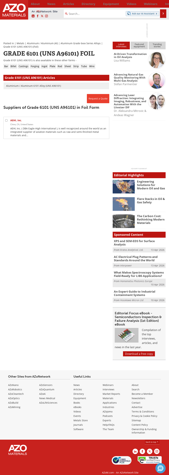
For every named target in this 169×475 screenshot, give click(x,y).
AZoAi (42, 390)
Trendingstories (157, 45)
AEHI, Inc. (16, 120)
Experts (107, 416)
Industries (108, 403)
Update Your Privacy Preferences (29, 470)
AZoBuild (13, 398)
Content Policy (140, 420)
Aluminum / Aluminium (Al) (42, 43)
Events (77, 412)
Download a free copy (139, 350)
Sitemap (136, 416)
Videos (77, 407)
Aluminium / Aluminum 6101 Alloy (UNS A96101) (33, 85)
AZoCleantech (16, 390)
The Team (108, 425)
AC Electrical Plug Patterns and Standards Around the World (133, 256)
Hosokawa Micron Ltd (131, 296)
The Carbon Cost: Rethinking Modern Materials (149, 219)
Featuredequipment (139, 45)
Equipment (79, 394)
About (135, 381)
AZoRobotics (15, 385)
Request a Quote (98, 98)
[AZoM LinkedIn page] (33, 16)
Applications (110, 398)
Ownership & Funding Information (144, 427)
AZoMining (14, 403)
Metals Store (80, 416)
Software (78, 425)
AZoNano (13, 381)
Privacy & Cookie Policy (144, 412)
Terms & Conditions (143, 407)
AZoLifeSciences (48, 398)
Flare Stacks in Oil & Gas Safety (149, 200)
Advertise (137, 403)
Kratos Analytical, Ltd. (131, 246)
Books (76, 398)
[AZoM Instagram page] (46, 16)
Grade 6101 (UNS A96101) (17, 46)
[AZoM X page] (42, 16)
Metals (20, 43)
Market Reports (111, 390)
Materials (108, 394)
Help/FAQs (109, 420)
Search (135, 385)
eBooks (77, 403)
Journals (78, 420)
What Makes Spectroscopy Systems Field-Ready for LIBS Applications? (136, 271)
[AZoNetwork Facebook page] (37, 16)
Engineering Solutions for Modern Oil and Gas (151, 184)
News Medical (47, 394)
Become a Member (142, 390)
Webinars (108, 381)
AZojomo (107, 407)
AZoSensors (45, 381)
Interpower (126, 263)
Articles (77, 385)
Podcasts (108, 412)
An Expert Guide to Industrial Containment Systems (133, 289)
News (76, 381)
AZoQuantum (46, 385)
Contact (136, 398)
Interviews (108, 385)
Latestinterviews (121, 45)
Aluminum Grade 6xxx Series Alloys (81, 43)
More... (162, 3)
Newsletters (138, 394)
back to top (152, 438)
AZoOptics (14, 394)
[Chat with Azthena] (160, 468)
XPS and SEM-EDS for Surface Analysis (137, 241)
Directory (76, 3)
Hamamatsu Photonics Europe (136, 277)
